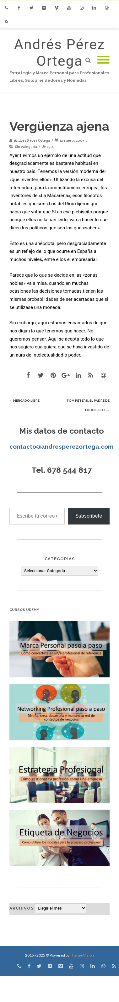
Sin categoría (26, 146)
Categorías (60, 558)
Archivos (21, 908)
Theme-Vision (82, 955)
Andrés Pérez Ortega (59, 52)
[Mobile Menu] (103, 60)
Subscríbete (88, 516)
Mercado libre (24, 400)
